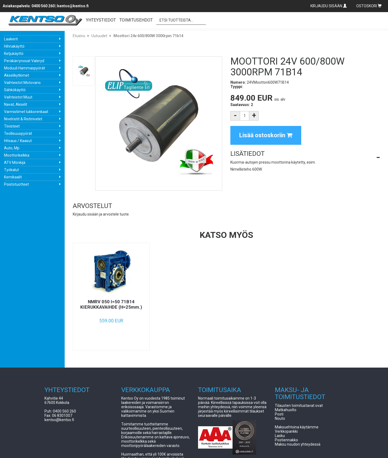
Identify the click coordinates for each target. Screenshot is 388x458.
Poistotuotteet (16, 184)
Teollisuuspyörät (18, 133)
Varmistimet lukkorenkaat (26, 112)
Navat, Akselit (15, 104)
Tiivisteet (12, 126)
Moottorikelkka (16, 155)
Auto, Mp (11, 148)
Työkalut (11, 170)
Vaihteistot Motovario (22, 82)
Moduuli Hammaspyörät (24, 68)
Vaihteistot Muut (18, 97)
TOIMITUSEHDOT (136, 20)
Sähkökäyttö (15, 90)
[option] (111, 296)
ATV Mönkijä (14, 162)
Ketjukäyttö (13, 53)
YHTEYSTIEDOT (101, 20)
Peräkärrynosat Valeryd (24, 61)
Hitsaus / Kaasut (18, 141)
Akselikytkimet (16, 75)
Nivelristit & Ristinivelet (23, 119)
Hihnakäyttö (14, 46)
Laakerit (11, 39)
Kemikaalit (13, 177)
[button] (305, 153)
